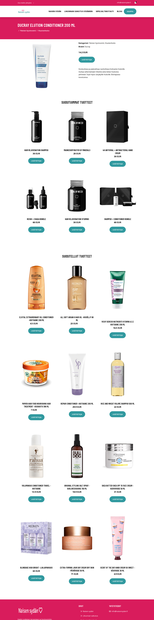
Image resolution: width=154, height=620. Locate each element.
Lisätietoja (87, 60)
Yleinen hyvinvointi (28, 30)
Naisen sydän (55, 11)
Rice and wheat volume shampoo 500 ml (118, 403)
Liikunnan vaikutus (90, 616)
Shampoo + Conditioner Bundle (117, 219)
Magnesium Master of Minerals (77, 150)
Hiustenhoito (43, 30)
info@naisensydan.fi (124, 3)
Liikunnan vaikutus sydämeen (78, 11)
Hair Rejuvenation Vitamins (77, 219)
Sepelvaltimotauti (105, 11)
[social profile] (34, 3)
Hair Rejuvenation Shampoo (36, 150)
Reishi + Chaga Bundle (36, 219)
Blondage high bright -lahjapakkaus (36, 567)
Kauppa (130, 11)
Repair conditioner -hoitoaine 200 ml (77, 403)
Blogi (119, 11)
